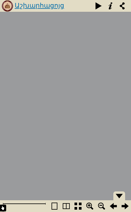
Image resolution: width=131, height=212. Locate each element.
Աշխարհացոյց (39, 5)
